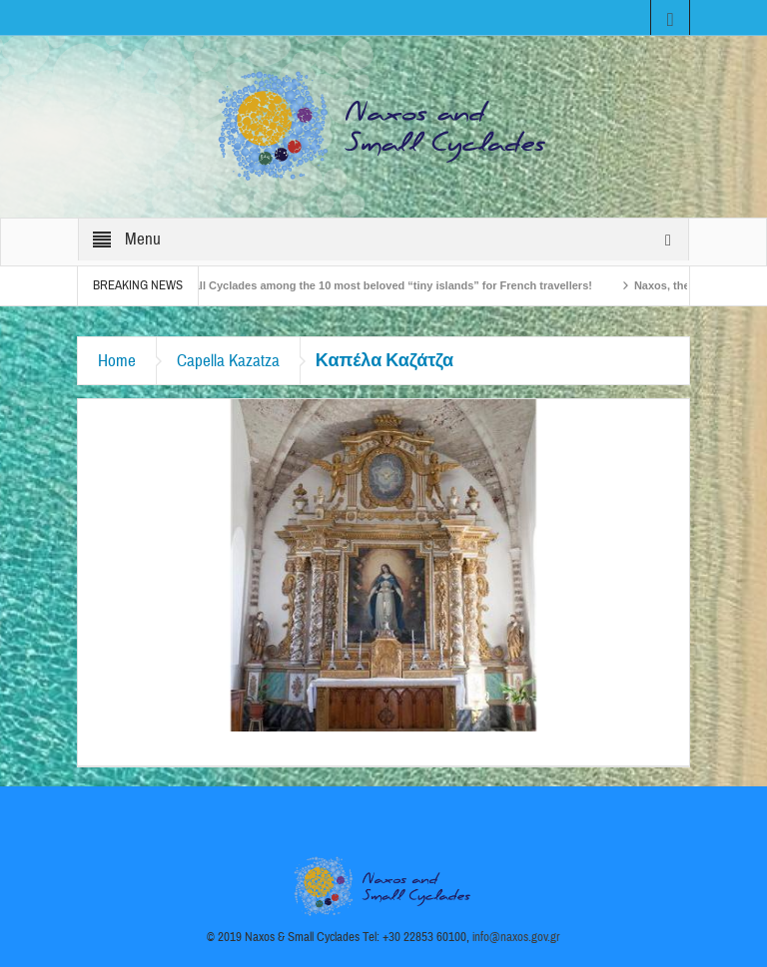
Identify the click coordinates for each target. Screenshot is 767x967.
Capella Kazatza (228, 360)
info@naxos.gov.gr (516, 937)
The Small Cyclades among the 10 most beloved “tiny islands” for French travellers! (378, 285)
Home (117, 360)
